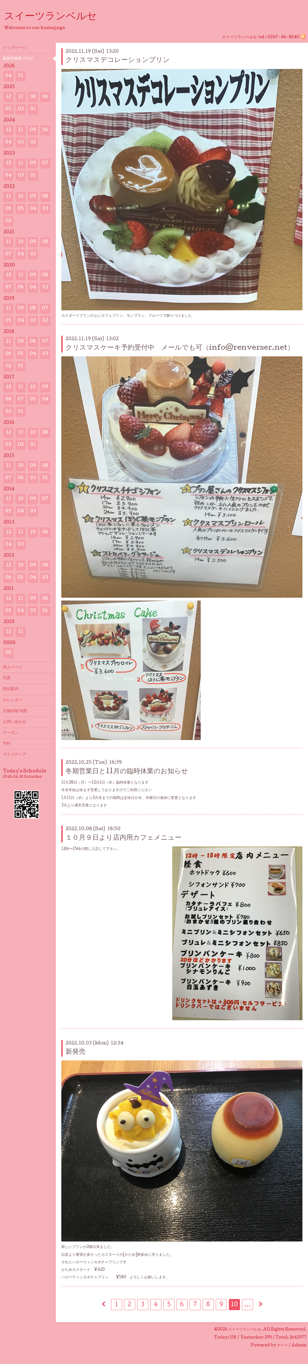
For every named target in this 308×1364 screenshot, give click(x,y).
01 (20, 76)
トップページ (14, 48)
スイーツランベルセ (55, 17)
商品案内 (10, 689)
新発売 (76, 1052)
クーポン (10, 733)
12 (8, 97)
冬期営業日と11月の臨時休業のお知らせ (127, 771)
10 (234, 1305)
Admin (299, 1346)
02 (33, 142)
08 (33, 97)
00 (8, 652)
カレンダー (12, 700)
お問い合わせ (14, 722)
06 (45, 97)
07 (45, 163)
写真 (7, 678)
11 (20, 97)
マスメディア (14, 755)
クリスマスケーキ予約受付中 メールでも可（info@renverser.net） (180, 348)
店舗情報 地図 (15, 711)
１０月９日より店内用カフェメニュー (123, 838)
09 (33, 130)
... (247, 1305)
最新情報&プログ (18, 59)
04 (8, 76)
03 (21, 109)
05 (8, 109)
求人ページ (12, 667)
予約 (7, 744)
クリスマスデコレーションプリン (121, 60)
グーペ (282, 1346)
